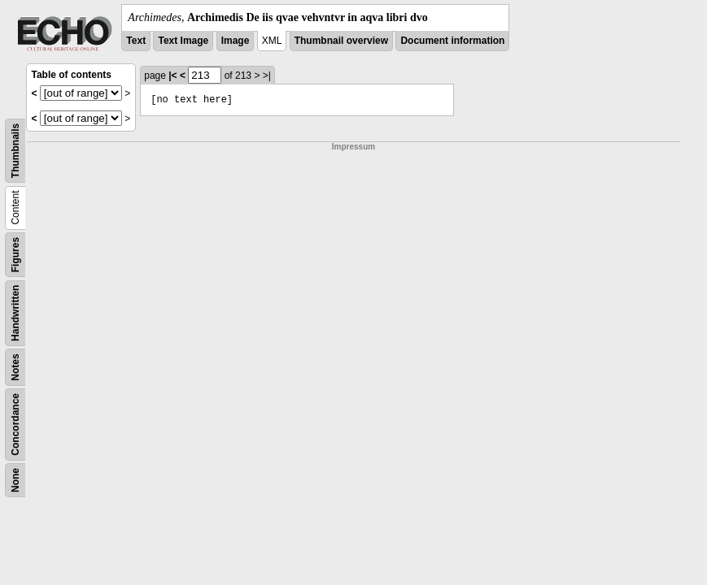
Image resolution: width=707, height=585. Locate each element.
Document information (452, 40)
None (15, 480)
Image (235, 40)
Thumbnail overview (341, 40)
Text (136, 40)
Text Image (183, 40)
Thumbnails (15, 151)
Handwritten (15, 313)
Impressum (353, 146)
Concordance (15, 424)
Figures (15, 254)
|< (172, 75)
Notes (15, 366)
